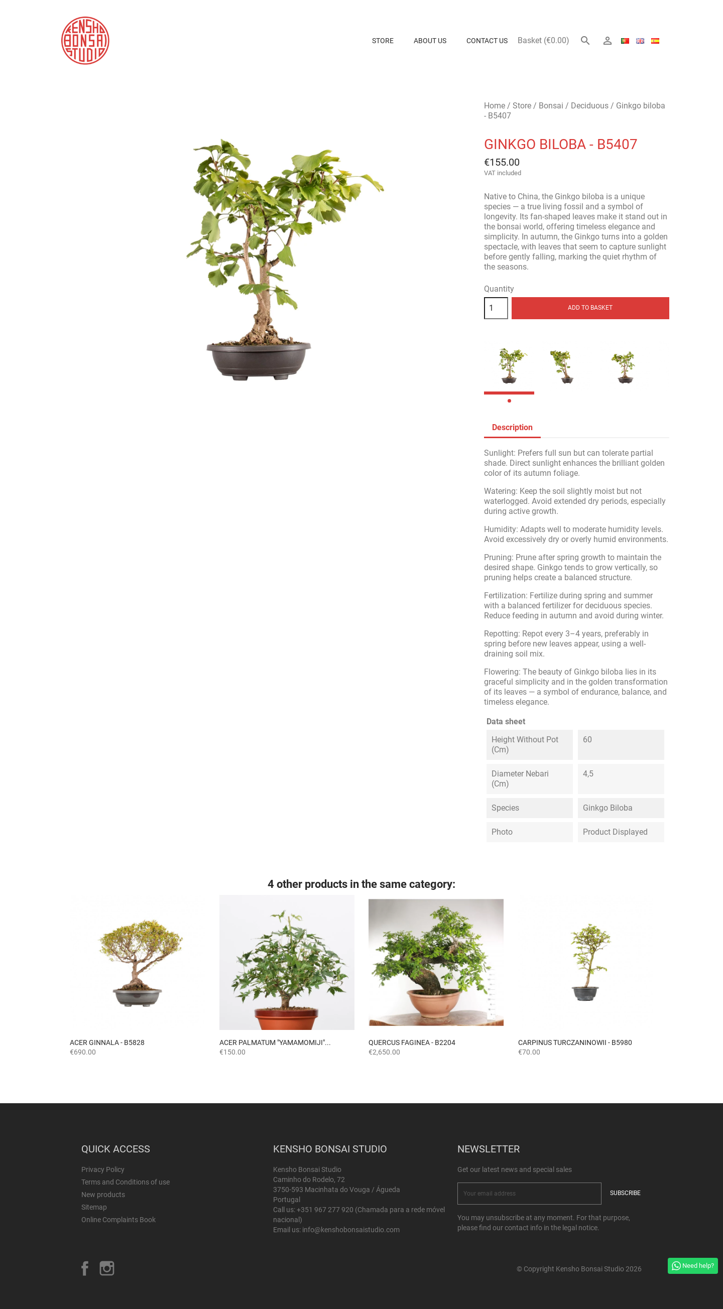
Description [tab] (512, 427)
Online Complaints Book (118, 1220)
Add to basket (590, 307)
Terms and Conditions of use (125, 1182)
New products (103, 1195)
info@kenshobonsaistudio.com (351, 1230)
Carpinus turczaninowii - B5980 (575, 1042)
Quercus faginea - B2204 (412, 1042)
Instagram (107, 1268)
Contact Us (487, 41)
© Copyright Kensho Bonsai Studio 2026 (579, 1269)
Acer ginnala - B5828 (107, 1042)
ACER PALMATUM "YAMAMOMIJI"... (275, 1042)
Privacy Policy (103, 1169)
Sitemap (94, 1207)
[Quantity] (496, 308)
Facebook (85, 1268)
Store (383, 41)
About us (430, 41)
